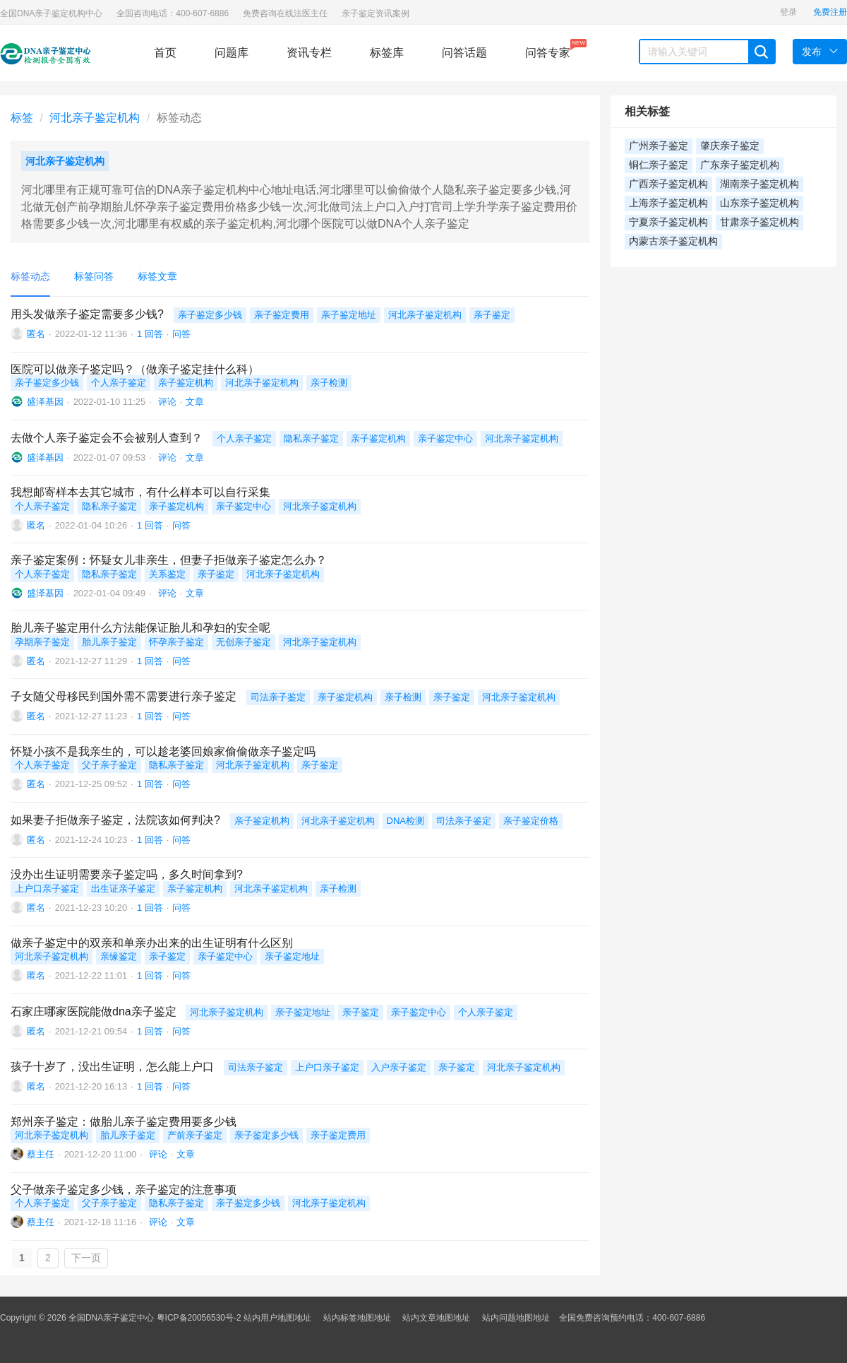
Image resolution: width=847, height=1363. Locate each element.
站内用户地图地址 (277, 1318)
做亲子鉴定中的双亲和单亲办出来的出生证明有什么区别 (152, 943)
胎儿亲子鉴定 (109, 642)
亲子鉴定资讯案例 (375, 13)
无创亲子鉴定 (243, 642)
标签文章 (157, 276)
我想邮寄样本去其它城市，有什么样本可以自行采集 (140, 492)
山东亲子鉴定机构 (759, 203)
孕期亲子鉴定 (42, 642)
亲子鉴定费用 (281, 314)
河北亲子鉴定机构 (94, 118)
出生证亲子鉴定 (123, 888)
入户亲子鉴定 (398, 1067)
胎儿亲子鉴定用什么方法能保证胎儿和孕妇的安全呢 (140, 628)
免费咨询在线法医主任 (285, 13)
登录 (788, 12)
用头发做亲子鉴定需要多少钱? (87, 314)
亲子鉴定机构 (185, 382)
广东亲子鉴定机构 (739, 165)
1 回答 (150, 334)
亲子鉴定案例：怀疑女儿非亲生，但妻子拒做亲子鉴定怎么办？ (169, 560)
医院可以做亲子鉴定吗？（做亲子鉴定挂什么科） (135, 369)
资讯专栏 (309, 53)
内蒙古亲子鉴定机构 (673, 241)
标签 (22, 118)
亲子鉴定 (492, 314)
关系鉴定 (167, 574)
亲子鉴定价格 (530, 820)
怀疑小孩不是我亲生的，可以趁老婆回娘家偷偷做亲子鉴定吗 (163, 751)
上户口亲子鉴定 (47, 888)
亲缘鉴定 (118, 956)
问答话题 (464, 53)
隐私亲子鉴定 (311, 438)
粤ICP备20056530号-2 (199, 1318)
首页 (165, 53)
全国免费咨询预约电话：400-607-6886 (632, 1318)
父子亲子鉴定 (109, 765)
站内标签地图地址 (357, 1318)
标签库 (387, 53)
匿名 (36, 334)
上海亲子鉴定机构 (668, 203)
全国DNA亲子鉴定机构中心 (51, 13)
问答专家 (547, 49)
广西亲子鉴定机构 (668, 184)
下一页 (86, 1257)
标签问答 (94, 276)
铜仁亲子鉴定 (658, 165)
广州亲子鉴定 (658, 146)
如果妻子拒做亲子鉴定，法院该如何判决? (115, 820)
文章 (195, 401)
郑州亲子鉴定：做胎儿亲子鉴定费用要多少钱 (123, 1122)
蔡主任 (40, 1154)
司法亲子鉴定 (278, 697)
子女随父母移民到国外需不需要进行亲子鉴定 (123, 696)
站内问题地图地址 (516, 1318)
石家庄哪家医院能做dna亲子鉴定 (93, 1011)
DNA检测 (405, 820)
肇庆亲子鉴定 (729, 146)
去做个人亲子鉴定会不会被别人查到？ (107, 438)
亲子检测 (329, 382)
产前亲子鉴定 (194, 1135)
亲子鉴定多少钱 (210, 314)
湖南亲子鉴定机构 (759, 184)
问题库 (231, 53)
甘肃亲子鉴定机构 (759, 222)
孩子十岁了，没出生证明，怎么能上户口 (112, 1067)
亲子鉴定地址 (348, 314)
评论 (165, 401)
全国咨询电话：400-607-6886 (172, 13)
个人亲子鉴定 (118, 382)
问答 (181, 334)
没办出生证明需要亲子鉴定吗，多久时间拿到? (127, 874)
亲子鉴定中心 (445, 438)
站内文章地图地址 (436, 1318)
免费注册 (830, 12)
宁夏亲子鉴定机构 (668, 222)
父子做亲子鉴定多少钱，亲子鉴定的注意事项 (123, 1190)
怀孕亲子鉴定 (176, 642)
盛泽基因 (45, 401)
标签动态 (30, 276)
